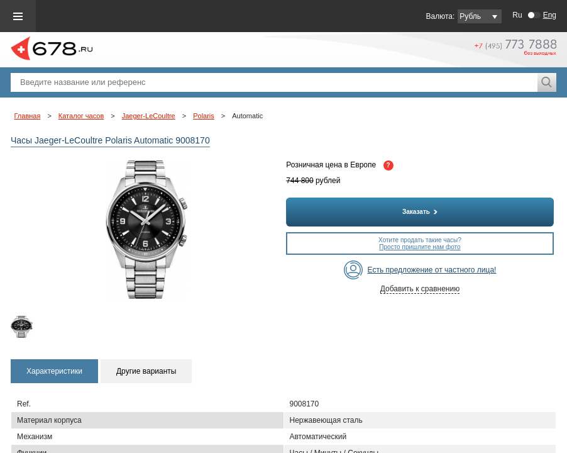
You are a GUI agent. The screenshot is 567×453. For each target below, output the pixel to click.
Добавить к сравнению (420, 288)
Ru (517, 15)
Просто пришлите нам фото (419, 246)
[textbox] (274, 82)
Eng (549, 15)
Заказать (420, 211)
